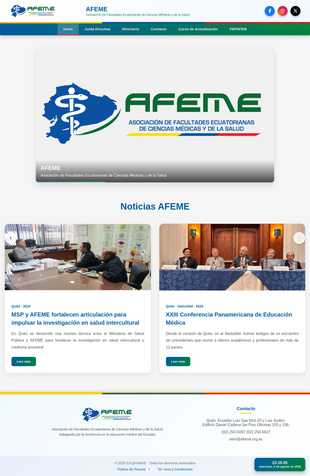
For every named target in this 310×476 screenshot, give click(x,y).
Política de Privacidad (133, 469)
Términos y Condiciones (175, 469)
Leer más (24, 361)
